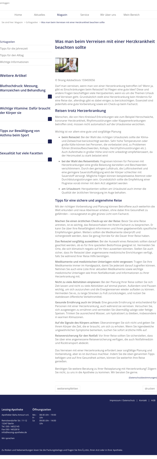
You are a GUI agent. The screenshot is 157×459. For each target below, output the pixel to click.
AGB (153, 400)
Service (84, 15)
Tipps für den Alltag (12, 55)
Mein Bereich (132, 15)
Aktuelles (39, 15)
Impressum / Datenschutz (122, 400)
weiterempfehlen (67, 388)
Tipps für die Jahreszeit (14, 48)
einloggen (4, 2)
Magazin (62, 15)
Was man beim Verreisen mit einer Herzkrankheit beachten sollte (73, 22)
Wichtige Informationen (14, 62)
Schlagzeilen (32, 22)
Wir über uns (108, 15)
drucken (150, 388)
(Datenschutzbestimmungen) (143, 377)
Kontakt (143, 400)
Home (18, 15)
